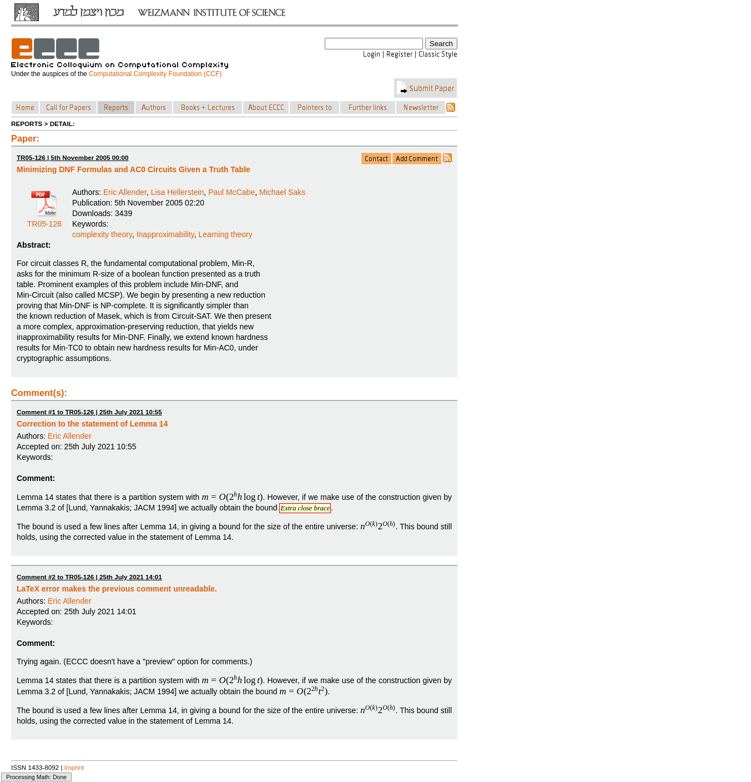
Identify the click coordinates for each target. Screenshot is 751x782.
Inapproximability (165, 234)
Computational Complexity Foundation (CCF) (155, 74)
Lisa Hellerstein (177, 192)
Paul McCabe (231, 192)
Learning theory (225, 234)
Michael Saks (282, 192)
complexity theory (102, 234)
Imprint (74, 767)
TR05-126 (44, 219)
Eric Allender (125, 192)
